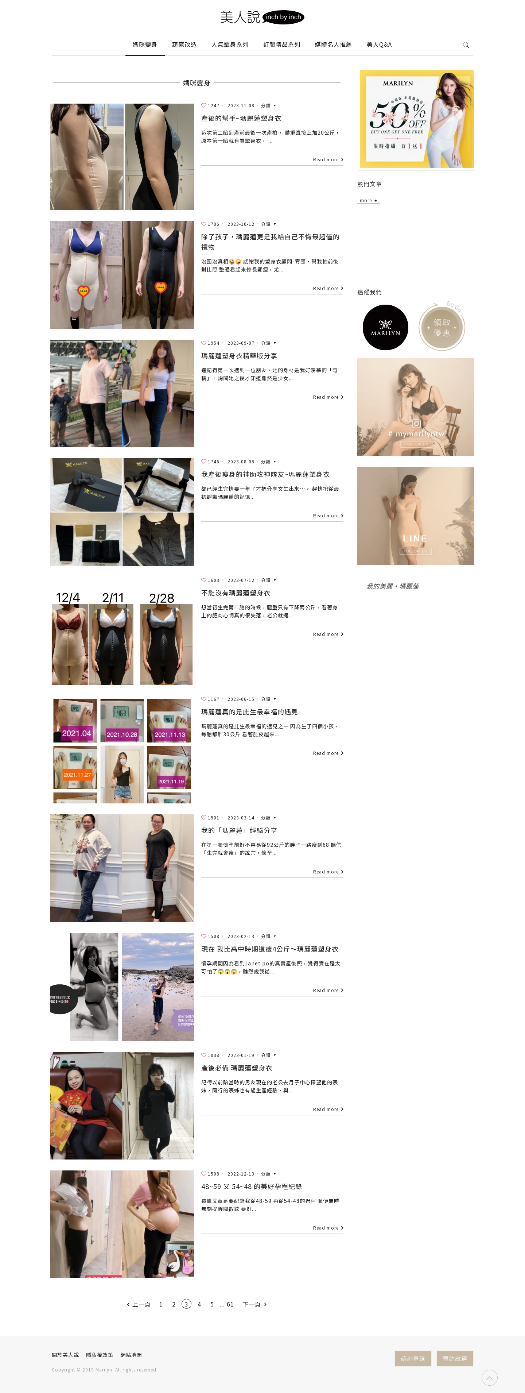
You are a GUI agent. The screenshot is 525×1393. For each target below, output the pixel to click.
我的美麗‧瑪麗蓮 (392, 585)
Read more (326, 159)
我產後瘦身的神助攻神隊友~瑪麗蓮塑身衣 (265, 474)
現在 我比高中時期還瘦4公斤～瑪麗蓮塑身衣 (270, 948)
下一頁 (255, 1304)
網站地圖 (131, 1354)
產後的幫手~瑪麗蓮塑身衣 (241, 118)
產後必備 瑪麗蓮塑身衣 (236, 1067)
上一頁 (137, 1304)
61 (230, 1304)
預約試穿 (455, 1358)
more (366, 199)
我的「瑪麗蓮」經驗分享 (239, 830)
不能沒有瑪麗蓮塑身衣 (236, 592)
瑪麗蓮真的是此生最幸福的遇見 (249, 711)
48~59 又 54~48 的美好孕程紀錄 (251, 1186)
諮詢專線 (413, 1358)
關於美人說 (65, 1354)
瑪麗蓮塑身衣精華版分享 (239, 355)
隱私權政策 (99, 1354)
